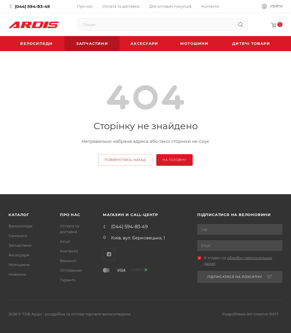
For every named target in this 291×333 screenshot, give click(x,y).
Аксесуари (19, 255)
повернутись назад (125, 160)
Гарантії (68, 280)
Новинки (17, 274)
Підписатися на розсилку (239, 277)
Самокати (18, 235)
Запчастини (20, 245)
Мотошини (19, 264)
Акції (65, 241)
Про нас (70, 214)
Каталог (19, 214)
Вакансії (68, 260)
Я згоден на (238, 260)
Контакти (69, 251)
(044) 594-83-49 (129, 227)
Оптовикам (71, 270)
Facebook (109, 254)
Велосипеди (20, 226)
